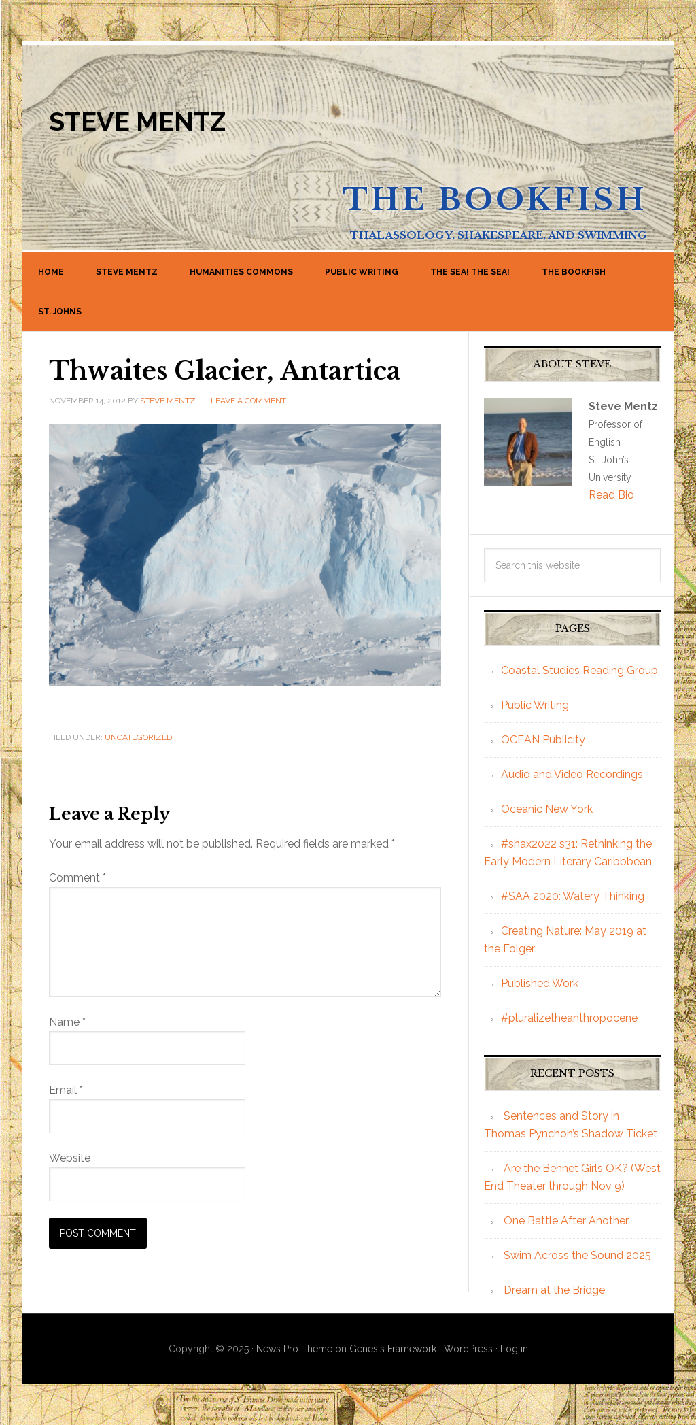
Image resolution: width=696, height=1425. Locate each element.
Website (69, 1158)
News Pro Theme (294, 1348)
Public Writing (535, 705)
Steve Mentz (137, 121)
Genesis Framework (392, 1348)
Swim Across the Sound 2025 (577, 1255)
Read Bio (611, 494)
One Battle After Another (566, 1220)
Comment (77, 877)
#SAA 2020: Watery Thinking (572, 896)
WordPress (468, 1348)
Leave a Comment (248, 400)
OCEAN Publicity (543, 739)
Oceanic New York (547, 809)
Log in (514, 1348)
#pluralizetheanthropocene (569, 1017)
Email (66, 1090)
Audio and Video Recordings (572, 774)
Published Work (539, 983)
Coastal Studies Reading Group (579, 670)
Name (67, 1022)
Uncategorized (138, 737)
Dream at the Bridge (554, 1290)
